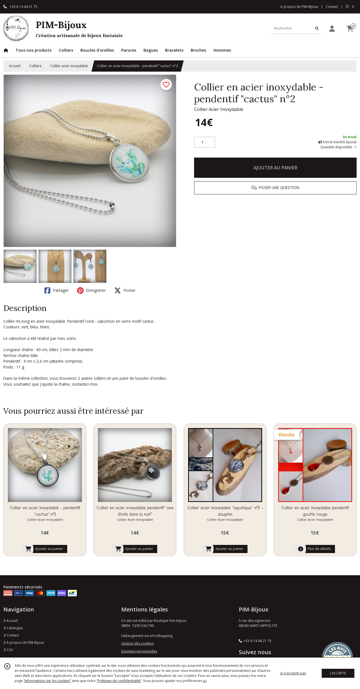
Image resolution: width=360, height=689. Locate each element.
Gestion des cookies (137, 643)
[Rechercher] (317, 28)
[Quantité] (204, 142)
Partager (56, 290)
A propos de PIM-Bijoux (23, 642)
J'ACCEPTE (338, 673)
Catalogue (13, 628)
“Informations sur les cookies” (47, 680)
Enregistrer (91, 290)
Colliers (35, 65)
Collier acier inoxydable (69, 65)
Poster (125, 290)
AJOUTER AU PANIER (275, 168)
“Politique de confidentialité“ (118, 680)
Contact (332, 6)
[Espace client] (332, 28)
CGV (8, 649)
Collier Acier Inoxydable (218, 109)
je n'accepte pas (293, 673)
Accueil (14, 65)
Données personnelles (139, 651)
